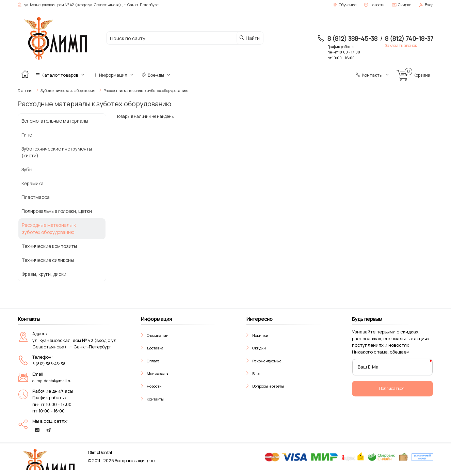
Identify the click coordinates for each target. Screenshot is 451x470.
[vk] (37, 430)
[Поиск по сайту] (172, 38)
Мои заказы (157, 373)
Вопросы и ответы (268, 386)
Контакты (372, 74)
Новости (154, 386)
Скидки (259, 347)
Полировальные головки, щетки (56, 211)
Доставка (155, 347)
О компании (157, 335)
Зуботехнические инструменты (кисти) (56, 152)
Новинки (260, 335)
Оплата (153, 360)
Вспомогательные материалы (54, 121)
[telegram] (48, 430)
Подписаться (391, 388)
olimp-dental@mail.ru (51, 380)
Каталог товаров (60, 74)
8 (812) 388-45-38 (352, 38)
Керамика (32, 183)
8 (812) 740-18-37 (409, 38)
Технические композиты (49, 246)
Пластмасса (35, 197)
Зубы (26, 169)
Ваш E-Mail (369, 367)
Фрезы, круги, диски (43, 274)
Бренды (156, 74)
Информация (113, 74)
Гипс (26, 134)
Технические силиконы (47, 260)
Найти (249, 38)
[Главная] (25, 74)
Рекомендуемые (266, 360)
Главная (25, 90)
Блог (256, 373)
